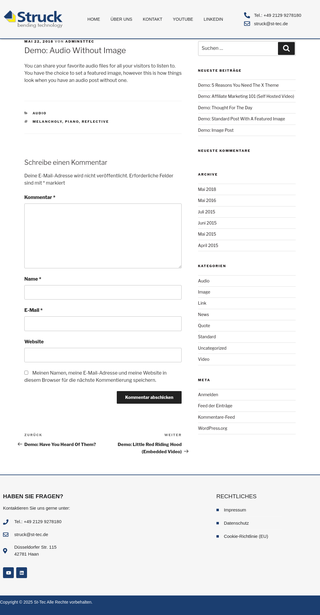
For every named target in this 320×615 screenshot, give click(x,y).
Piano (72, 121)
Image (204, 291)
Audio (40, 113)
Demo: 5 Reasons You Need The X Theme (238, 85)
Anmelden (208, 394)
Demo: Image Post (216, 130)
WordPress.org (213, 428)
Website (34, 342)
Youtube (183, 19)
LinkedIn (213, 19)
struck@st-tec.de (271, 23)
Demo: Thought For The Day (225, 107)
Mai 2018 (207, 189)
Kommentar (40, 197)
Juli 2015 (206, 211)
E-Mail (33, 310)
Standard (207, 336)
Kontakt (152, 19)
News (203, 314)
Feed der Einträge (215, 405)
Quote (204, 325)
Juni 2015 (207, 222)
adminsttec (79, 41)
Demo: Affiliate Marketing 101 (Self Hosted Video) (246, 96)
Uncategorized (212, 348)
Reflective (95, 121)
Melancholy (47, 121)
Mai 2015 (207, 234)
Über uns (121, 19)
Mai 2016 (207, 200)
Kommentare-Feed (216, 417)
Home (93, 19)
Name (32, 279)
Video (204, 359)
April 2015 (208, 245)
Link (202, 303)
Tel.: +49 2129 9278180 (277, 15)
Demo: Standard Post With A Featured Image (241, 118)
